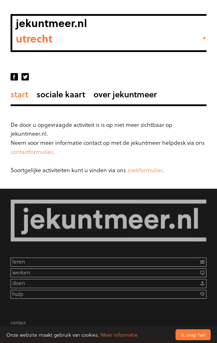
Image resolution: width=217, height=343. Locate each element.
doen (18, 283)
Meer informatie (119, 334)
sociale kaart (61, 94)
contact (18, 322)
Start (19, 94)
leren (18, 261)
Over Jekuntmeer (125, 94)
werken (21, 272)
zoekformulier (144, 170)
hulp (17, 294)
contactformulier (31, 151)
